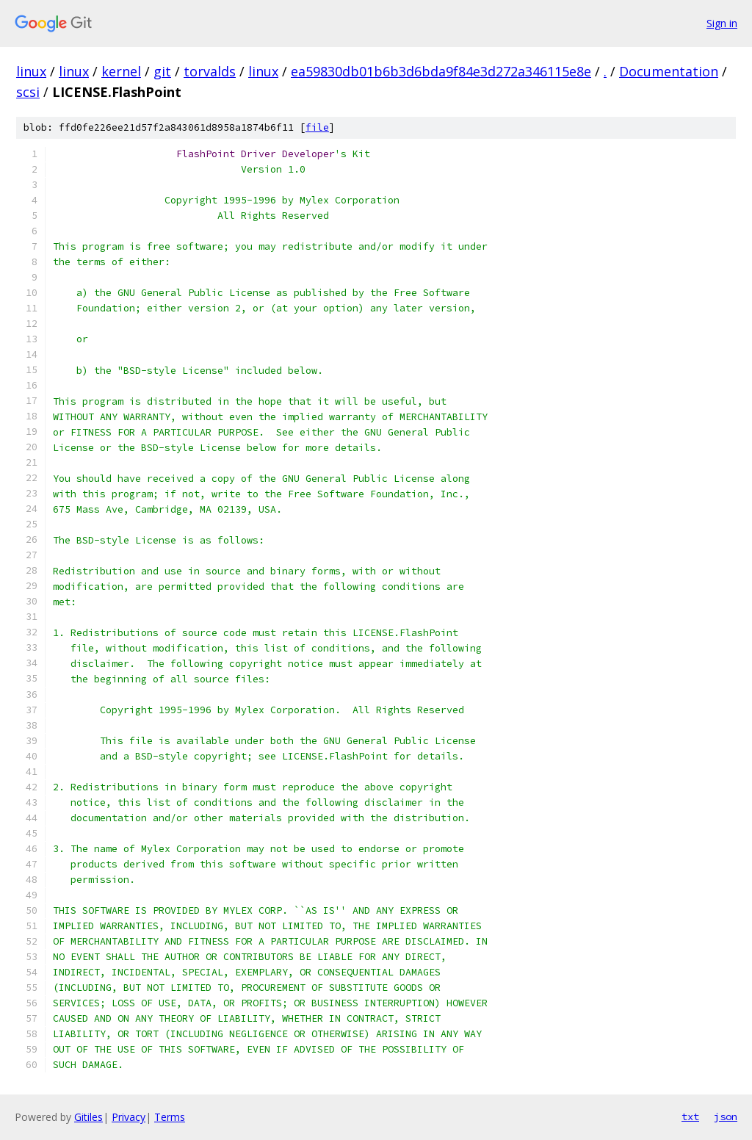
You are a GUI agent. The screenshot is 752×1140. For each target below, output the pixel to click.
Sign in (721, 23)
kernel (121, 71)
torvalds (210, 71)
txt (690, 1116)
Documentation (668, 71)
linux (31, 71)
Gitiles (88, 1117)
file (317, 127)
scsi (28, 92)
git (162, 71)
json (725, 1116)
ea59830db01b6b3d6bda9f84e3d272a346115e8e (441, 71)
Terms (169, 1117)
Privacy (128, 1117)
